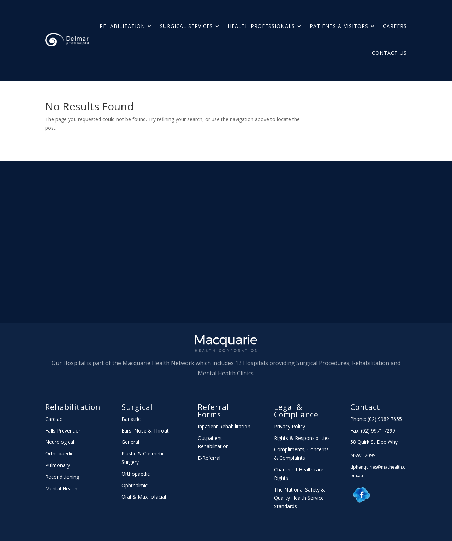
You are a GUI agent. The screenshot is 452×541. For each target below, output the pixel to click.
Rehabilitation (122, 26)
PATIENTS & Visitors (339, 26)
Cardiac (53, 419)
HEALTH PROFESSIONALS (261, 26)
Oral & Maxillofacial (143, 496)
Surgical (137, 407)
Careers (395, 26)
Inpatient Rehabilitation (224, 426)
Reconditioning (62, 477)
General (130, 442)
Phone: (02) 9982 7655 (376, 419)
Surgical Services (186, 26)
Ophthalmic (134, 485)
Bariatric (131, 419)
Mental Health (61, 488)
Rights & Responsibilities (302, 438)
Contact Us (389, 52)
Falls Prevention (63, 430)
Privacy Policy (289, 426)
